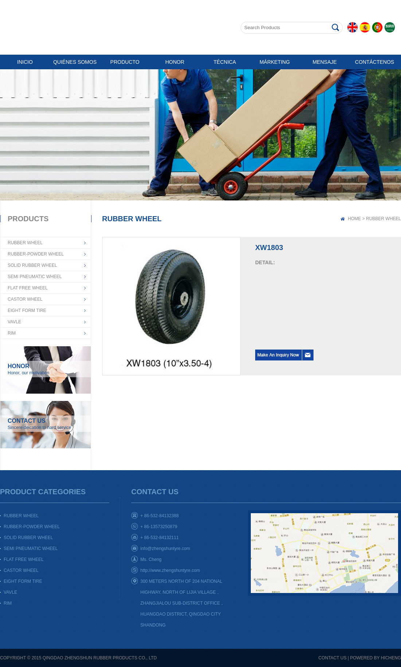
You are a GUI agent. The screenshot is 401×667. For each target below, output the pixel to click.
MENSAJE (324, 62)
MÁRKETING (275, 62)
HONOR (174, 62)
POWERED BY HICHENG (375, 657)
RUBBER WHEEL (25, 242)
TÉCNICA (225, 62)
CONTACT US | (334, 657)
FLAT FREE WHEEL (28, 287)
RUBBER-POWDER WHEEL (36, 254)
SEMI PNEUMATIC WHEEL (35, 276)
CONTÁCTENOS (374, 62)
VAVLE (14, 321)
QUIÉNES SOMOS (75, 62)
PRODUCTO (125, 62)
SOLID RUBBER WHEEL (32, 265)
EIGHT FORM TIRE (27, 310)
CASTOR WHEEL (25, 299)
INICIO (25, 62)
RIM (12, 333)
